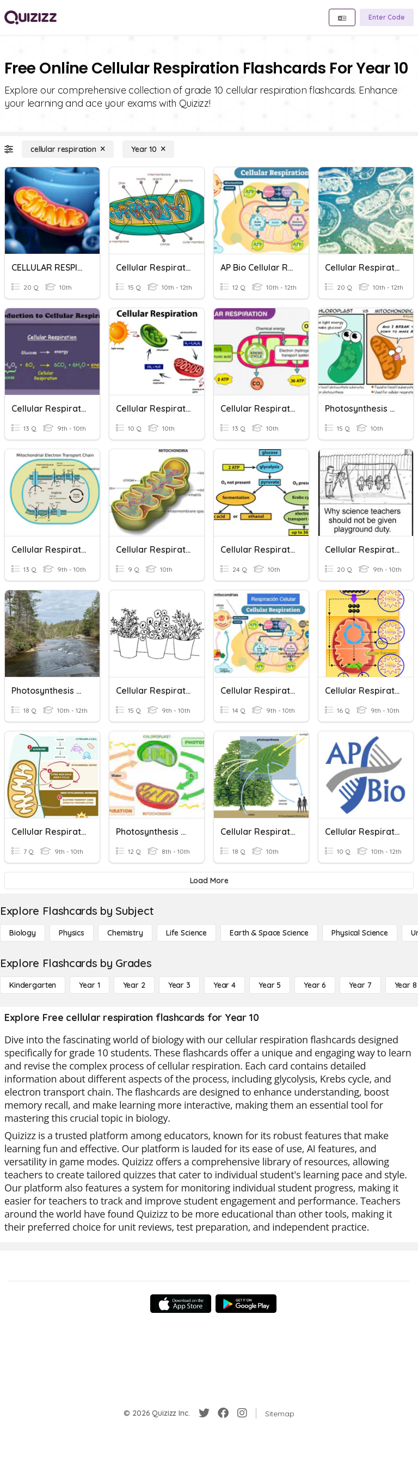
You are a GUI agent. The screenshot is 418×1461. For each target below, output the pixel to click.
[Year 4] (224, 985)
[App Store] (180, 1303)
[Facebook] (223, 1413)
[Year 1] (89, 985)
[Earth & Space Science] (269, 933)
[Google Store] (246, 1303)
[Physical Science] (359, 933)
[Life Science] (186, 933)
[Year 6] (314, 985)
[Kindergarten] (32, 985)
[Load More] (209, 880)
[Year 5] (269, 985)
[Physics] (72, 933)
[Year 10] (148, 149)
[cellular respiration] (68, 149)
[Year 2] (134, 985)
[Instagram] (242, 1413)
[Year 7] (360, 985)
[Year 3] (179, 985)
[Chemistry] (125, 933)
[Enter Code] (387, 17)
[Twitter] (204, 1413)
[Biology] (22, 933)
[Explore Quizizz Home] (30, 17)
